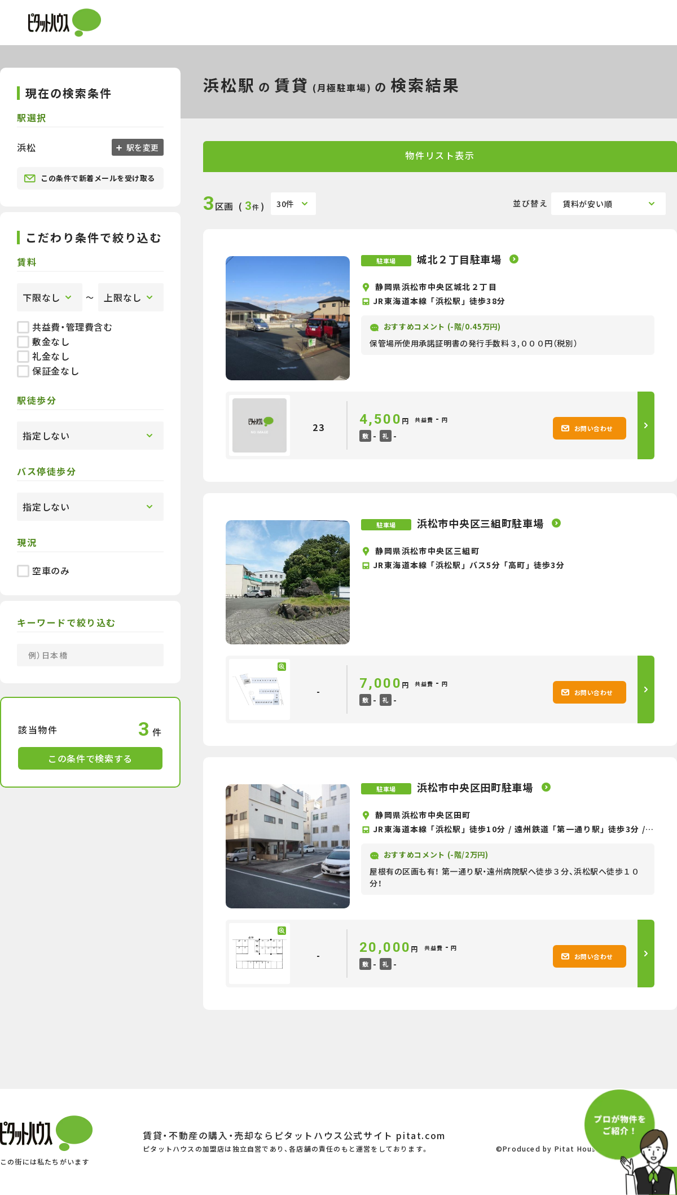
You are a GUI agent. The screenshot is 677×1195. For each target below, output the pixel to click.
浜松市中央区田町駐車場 (476, 787)
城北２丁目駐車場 (460, 259)
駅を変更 (141, 147)
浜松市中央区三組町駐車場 (481, 523)
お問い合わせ (587, 428)
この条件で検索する (90, 758)
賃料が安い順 (587, 203)
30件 (285, 203)
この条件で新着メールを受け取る (89, 178)
